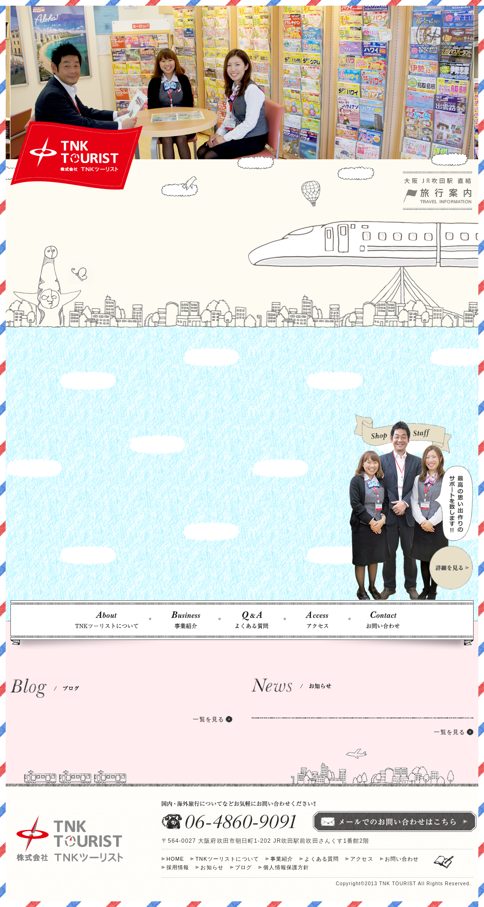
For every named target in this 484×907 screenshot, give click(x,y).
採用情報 (177, 867)
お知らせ (211, 867)
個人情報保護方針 (286, 867)
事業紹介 (281, 859)
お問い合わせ (402, 859)
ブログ (243, 867)
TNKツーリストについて (227, 859)
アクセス (361, 859)
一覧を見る (208, 719)
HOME (175, 859)
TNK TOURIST (397, 883)
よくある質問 (321, 859)
